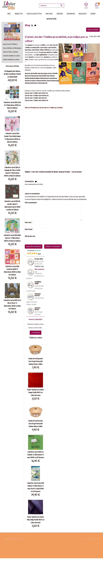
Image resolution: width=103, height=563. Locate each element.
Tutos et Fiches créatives (10, 52)
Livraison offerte (37, 308)
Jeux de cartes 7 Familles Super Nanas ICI (35, 98)
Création (60, 14)
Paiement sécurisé (38, 294)
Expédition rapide (38, 282)
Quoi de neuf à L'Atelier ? (10, 44)
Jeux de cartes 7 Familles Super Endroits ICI (36, 100)
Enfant (93, 14)
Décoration (71, 14)
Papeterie (49, 14)
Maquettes (19, 14)
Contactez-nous (39, 266)
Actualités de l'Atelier (51, 172)
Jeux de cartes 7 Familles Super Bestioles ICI (36, 95)
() (39, 254)
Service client (39, 259)
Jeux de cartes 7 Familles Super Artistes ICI (36, 93)
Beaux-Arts (83, 14)
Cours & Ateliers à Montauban (12, 48)
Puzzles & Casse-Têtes (34, 14)
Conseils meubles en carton (11, 56)
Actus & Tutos (51, 19)
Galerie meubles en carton (11, 59)
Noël (9, 14)
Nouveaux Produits (64, 172)
